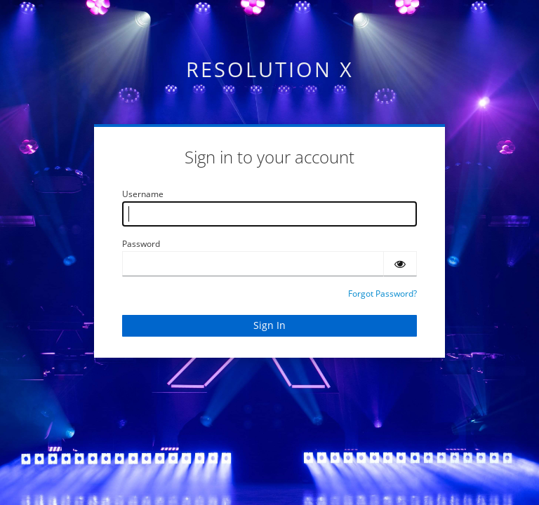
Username (143, 194)
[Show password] (400, 263)
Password (141, 244)
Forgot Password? (382, 293)
